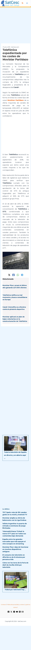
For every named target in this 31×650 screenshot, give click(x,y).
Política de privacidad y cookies (15, 604)
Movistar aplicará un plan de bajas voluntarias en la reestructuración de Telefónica (15, 319)
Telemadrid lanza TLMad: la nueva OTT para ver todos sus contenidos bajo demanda (14, 533)
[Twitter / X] (9, 275)
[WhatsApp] (18, 275)
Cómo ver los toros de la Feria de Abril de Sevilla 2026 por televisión (15, 565)
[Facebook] (13, 275)
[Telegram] (22, 275)
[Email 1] (22, 612)
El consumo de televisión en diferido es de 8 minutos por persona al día (13, 557)
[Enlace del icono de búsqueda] (22, 3)
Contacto (3, 604)
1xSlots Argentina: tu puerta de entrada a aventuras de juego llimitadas (14, 526)
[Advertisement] (15, 25)
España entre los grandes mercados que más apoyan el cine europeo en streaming (14, 541)
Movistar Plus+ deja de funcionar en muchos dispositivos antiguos (15, 549)
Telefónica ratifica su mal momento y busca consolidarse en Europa (15, 297)
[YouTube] (17, 612)
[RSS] (20, 612)
